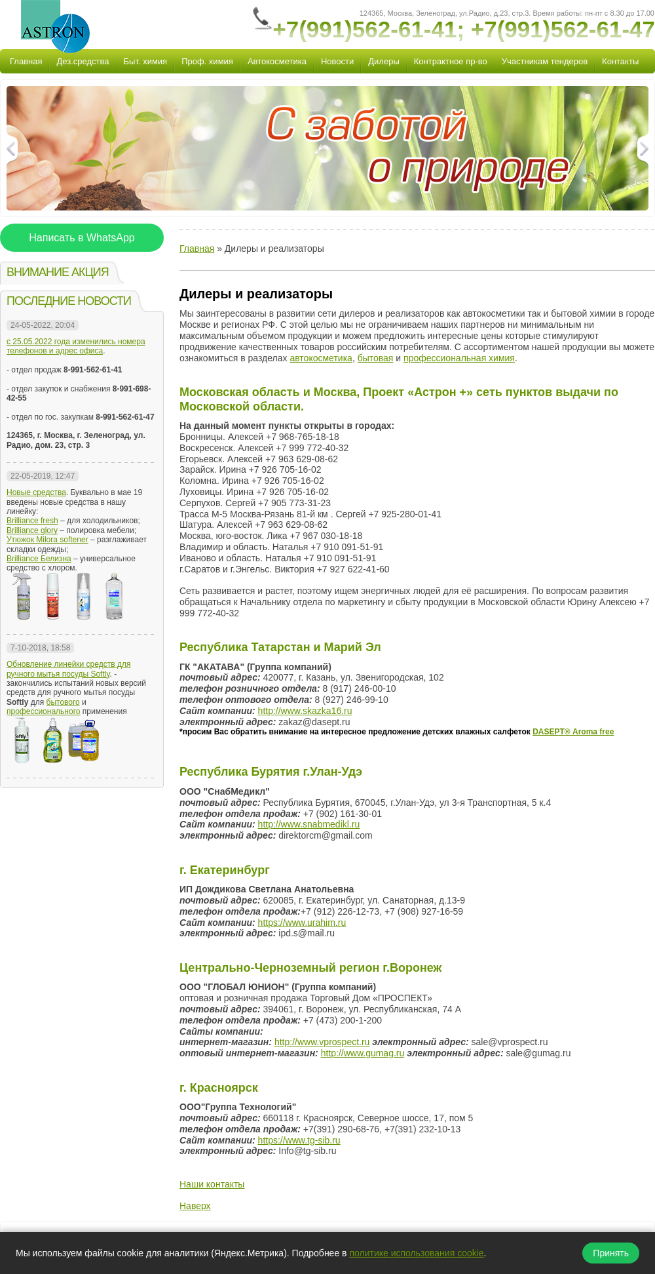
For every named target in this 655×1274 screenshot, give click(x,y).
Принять (611, 1253)
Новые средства (36, 492)
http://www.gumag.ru (363, 1053)
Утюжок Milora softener (47, 539)
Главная (26, 61)
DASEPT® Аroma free (573, 731)
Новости (337, 61)
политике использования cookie (416, 1253)
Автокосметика (277, 61)
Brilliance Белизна (39, 558)
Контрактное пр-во (450, 61)
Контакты (620, 61)
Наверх (195, 1206)
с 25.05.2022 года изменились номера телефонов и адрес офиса (76, 346)
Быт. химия (146, 61)
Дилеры (383, 61)
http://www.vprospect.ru (322, 1042)
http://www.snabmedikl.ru (309, 824)
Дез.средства (82, 61)
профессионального (43, 711)
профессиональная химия (459, 358)
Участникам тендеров (545, 61)
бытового (63, 702)
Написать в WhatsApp (81, 237)
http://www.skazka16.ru (305, 711)
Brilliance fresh (32, 520)
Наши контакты (211, 1184)
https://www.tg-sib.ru (299, 1140)
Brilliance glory (32, 530)
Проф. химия (207, 61)
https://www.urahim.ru (302, 922)
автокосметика (321, 358)
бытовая (376, 358)
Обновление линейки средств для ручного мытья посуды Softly (68, 669)
